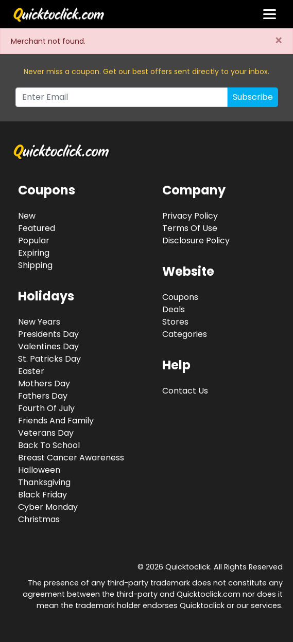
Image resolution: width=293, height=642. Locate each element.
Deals (173, 309)
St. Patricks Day (49, 359)
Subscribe (253, 97)
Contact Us (185, 391)
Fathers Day (42, 396)
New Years (39, 322)
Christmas (39, 519)
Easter (31, 371)
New (27, 216)
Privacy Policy (190, 216)
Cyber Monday (48, 507)
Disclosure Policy (196, 240)
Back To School (49, 445)
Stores (175, 322)
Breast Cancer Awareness (71, 457)
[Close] (278, 41)
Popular (33, 240)
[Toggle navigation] (269, 14)
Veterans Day (46, 433)
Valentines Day (48, 346)
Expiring (33, 253)
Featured (36, 228)
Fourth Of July (46, 408)
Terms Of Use (189, 228)
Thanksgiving (44, 482)
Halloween (39, 470)
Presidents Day (48, 334)
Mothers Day (44, 383)
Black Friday (42, 495)
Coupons (180, 297)
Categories (184, 334)
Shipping (35, 265)
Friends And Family (56, 420)
